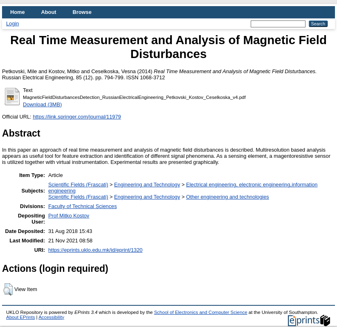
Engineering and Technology (147, 184)
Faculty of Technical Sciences (82, 206)
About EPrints (20, 317)
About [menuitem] (48, 12)
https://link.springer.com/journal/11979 (77, 117)
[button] (8, 289)
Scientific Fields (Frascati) (78, 184)
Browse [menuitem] (82, 12)
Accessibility (51, 317)
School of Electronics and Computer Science (200, 312)
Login (12, 23)
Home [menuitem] (17, 12)
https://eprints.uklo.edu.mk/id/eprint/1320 (95, 250)
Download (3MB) (42, 104)
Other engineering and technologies (227, 197)
